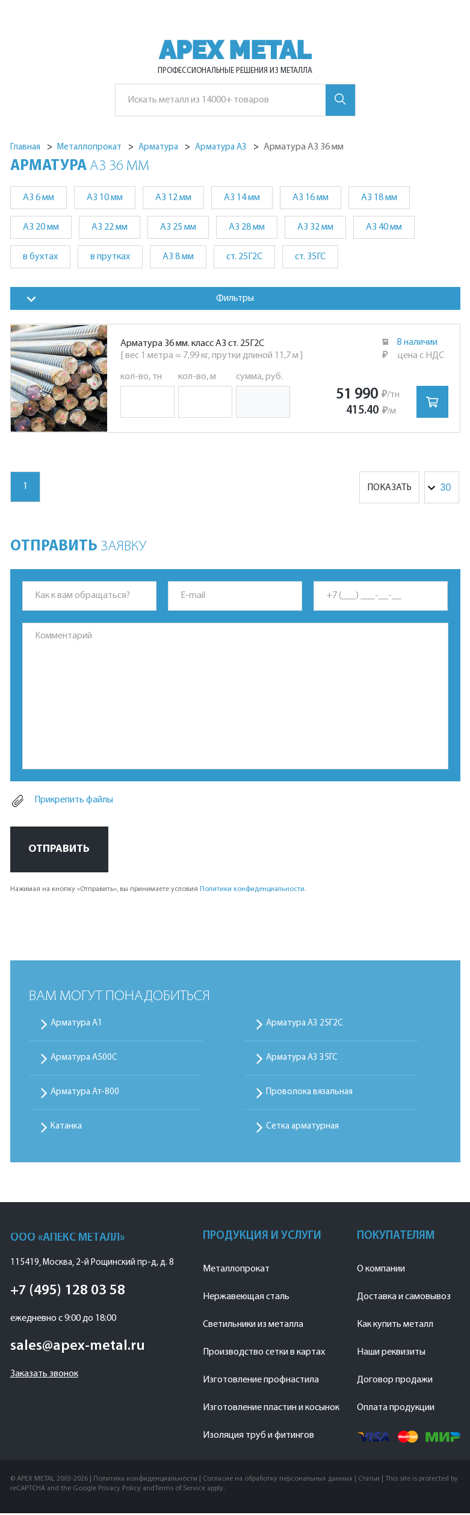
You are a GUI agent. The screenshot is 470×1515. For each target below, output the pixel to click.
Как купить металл (395, 1326)
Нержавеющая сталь (246, 1298)
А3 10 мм (105, 198)
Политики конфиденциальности (252, 891)
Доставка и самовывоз (404, 1298)
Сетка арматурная (302, 1128)
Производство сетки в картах (264, 1354)
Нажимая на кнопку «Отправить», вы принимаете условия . (158, 891)
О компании (381, 1271)
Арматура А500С (84, 1059)
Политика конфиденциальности (145, 1480)
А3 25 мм (178, 227)
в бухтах (40, 257)
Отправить (59, 850)
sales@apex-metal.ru (77, 1348)
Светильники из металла (253, 1326)
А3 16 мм (310, 198)
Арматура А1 (76, 1025)
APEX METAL (235, 50)
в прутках (110, 257)
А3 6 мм (38, 198)
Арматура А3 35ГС (302, 1059)
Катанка (66, 1128)
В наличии (417, 343)
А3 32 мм (315, 227)
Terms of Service (180, 1490)
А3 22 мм (109, 227)
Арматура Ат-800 (85, 1093)
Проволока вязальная (309, 1093)
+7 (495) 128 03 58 (67, 1292)
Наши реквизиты (391, 1354)
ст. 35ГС (310, 257)
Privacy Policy (119, 1490)
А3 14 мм (242, 198)
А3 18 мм (379, 198)
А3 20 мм (41, 227)
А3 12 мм (173, 198)
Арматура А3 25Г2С (304, 1025)
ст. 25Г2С (244, 257)
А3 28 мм (247, 227)
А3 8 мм (178, 257)
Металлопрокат (236, 1271)
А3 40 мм (384, 227)
